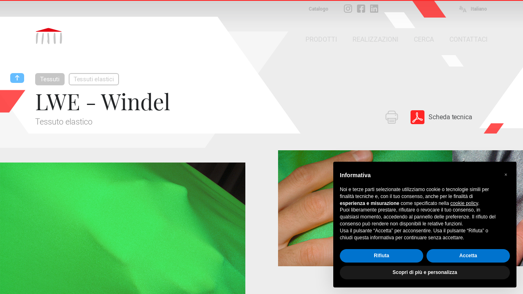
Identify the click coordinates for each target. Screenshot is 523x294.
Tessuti (50, 79)
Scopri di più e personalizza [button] (425, 272)
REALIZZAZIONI (375, 39)
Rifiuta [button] (381, 255)
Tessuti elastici (94, 79)
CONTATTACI (468, 39)
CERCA (424, 39)
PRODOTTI (321, 39)
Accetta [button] (468, 255)
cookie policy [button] (464, 203)
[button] (505, 174)
